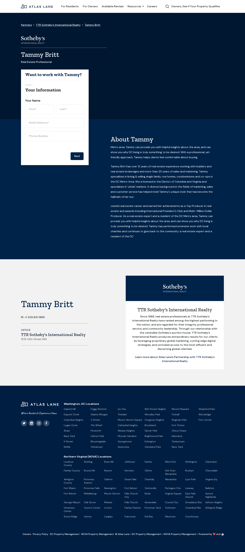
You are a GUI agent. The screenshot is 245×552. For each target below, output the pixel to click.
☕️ (222, 534)
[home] (37, 6)
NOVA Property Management (97, 534)
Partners (26, 25)
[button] (135, 6)
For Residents (70, 6)
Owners (27, 534)
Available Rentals (113, 6)
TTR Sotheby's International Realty (58, 25)
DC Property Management (65, 534)
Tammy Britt (92, 25)
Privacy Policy (40, 534)
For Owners (90, 6)
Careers (152, 6)
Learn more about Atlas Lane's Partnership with (165, 357)
